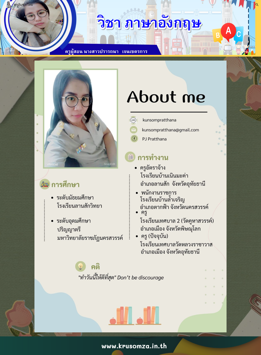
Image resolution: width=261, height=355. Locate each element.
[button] (257, 5)
